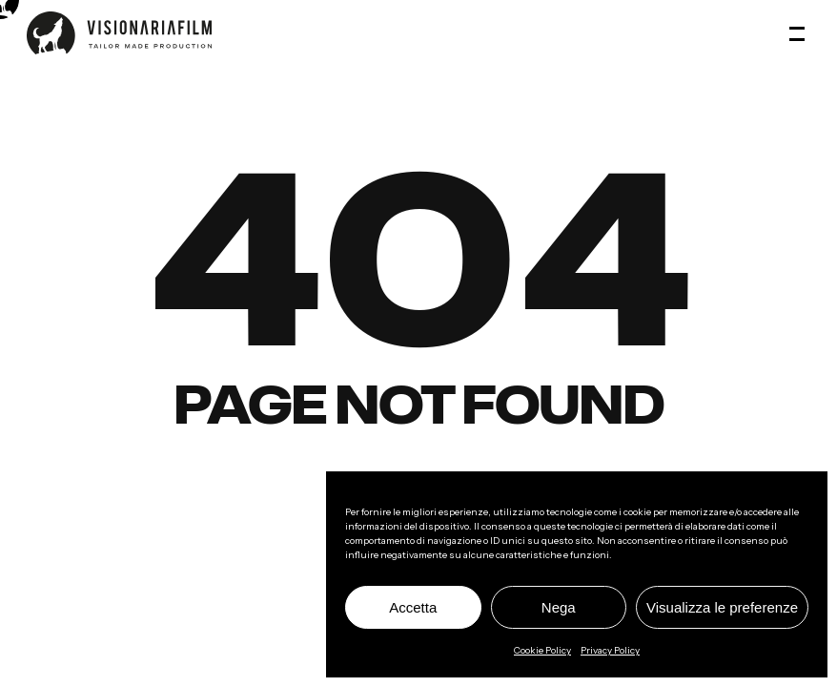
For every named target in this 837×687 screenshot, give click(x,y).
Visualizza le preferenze (722, 607)
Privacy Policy (610, 650)
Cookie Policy (542, 650)
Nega (558, 607)
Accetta (413, 607)
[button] (799, 33)
